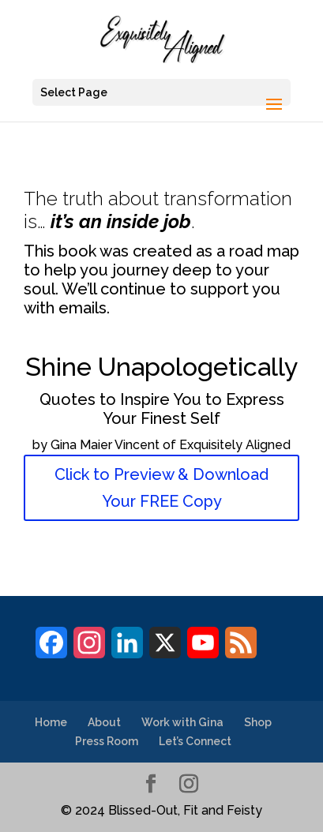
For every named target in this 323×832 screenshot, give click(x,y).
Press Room (106, 741)
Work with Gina (182, 722)
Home (51, 722)
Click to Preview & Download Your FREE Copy (161, 488)
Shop (258, 722)
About (104, 722)
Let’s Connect (195, 741)
